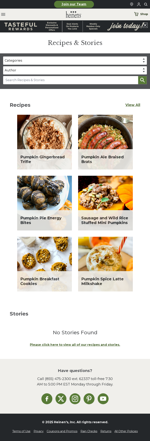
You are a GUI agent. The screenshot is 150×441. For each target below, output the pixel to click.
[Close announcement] (145, 25)
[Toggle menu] (3, 15)
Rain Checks (88, 431)
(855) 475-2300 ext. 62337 (67, 378)
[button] (142, 80)
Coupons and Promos (62, 431)
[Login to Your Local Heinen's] (138, 4)
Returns (105, 431)
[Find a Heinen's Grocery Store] (131, 4)
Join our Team (74, 4)
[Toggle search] (145, 4)
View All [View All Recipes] (132, 105)
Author (10, 70)
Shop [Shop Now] (141, 14)
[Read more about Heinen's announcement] (75, 26)
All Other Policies (126, 431)
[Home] (70, 14)
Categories (13, 60)
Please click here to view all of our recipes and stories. (75, 345)
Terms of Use (21, 431)
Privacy (39, 431)
